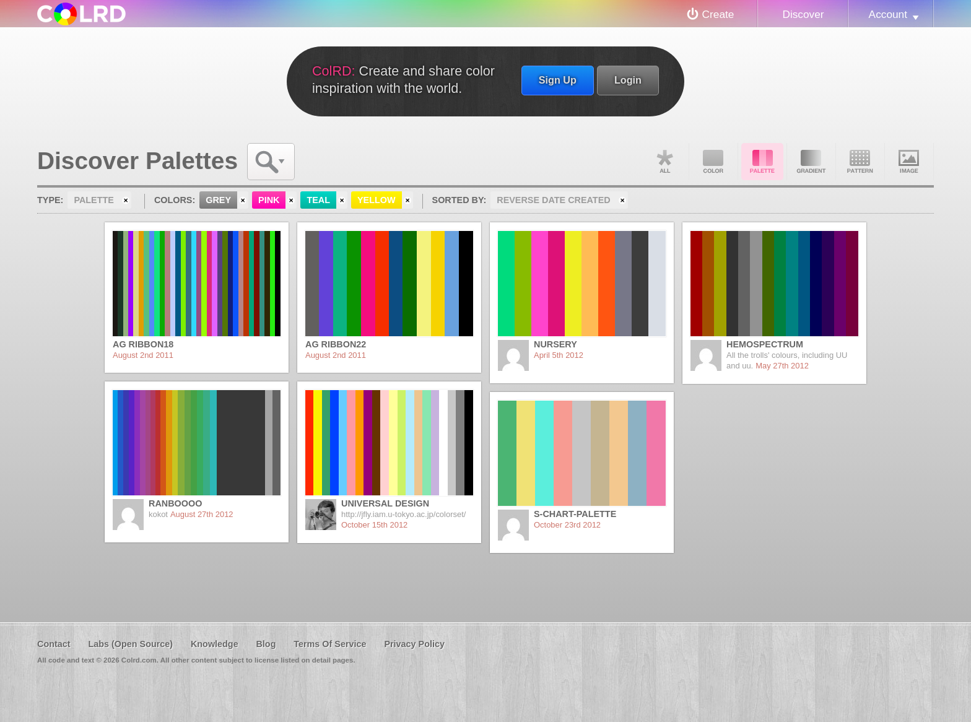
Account (888, 14)
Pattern (860, 161)
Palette (762, 161)
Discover (803, 14)
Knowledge (214, 644)
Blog (266, 644)
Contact (54, 644)
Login (628, 79)
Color (713, 161)
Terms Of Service (330, 644)
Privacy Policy (414, 644)
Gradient (811, 161)
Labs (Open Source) (130, 644)
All (664, 161)
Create (718, 14)
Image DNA (909, 161)
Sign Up (558, 79)
